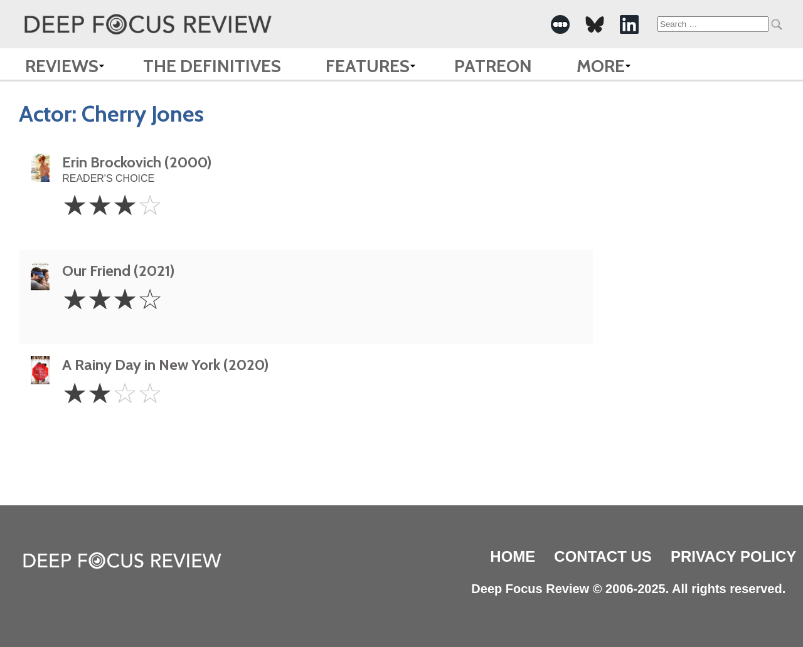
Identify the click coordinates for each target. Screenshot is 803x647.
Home (512, 556)
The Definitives (212, 65)
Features (368, 65)
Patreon (493, 65)
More (601, 65)
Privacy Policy (733, 556)
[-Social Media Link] (560, 24)
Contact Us (603, 556)
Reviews (61, 65)
